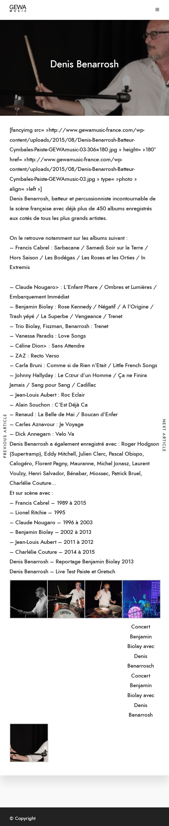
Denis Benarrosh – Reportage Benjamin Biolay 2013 (71, 561)
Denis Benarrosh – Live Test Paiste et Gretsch (62, 571)
